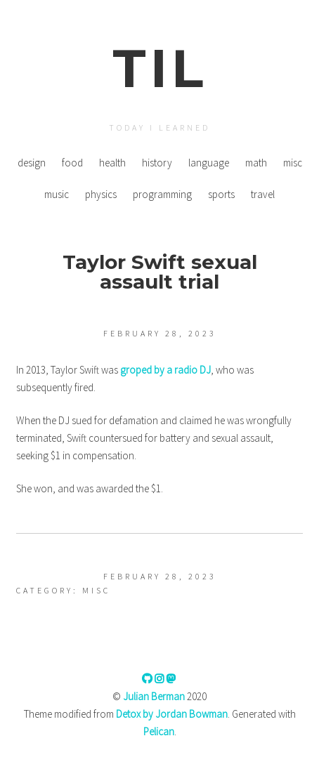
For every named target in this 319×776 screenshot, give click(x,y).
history (157, 162)
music (56, 194)
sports (221, 194)
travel (263, 194)
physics (101, 194)
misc (292, 162)
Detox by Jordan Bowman (172, 714)
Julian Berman (154, 696)
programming (162, 194)
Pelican (158, 731)
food (72, 162)
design (32, 162)
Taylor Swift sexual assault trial (160, 272)
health (112, 162)
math (256, 162)
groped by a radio (165, 369)
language (208, 162)
